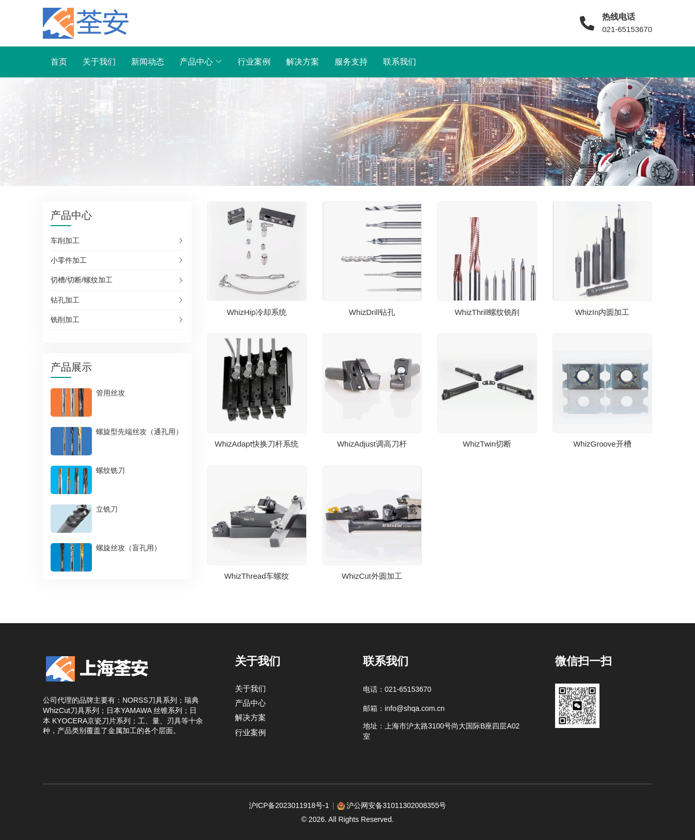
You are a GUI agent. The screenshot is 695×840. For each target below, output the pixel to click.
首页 (59, 61)
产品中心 (196, 61)
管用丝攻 (110, 393)
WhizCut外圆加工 (372, 576)
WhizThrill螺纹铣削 (486, 311)
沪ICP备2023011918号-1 (289, 805)
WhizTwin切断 (487, 443)
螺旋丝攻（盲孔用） (128, 548)
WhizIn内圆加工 (602, 311)
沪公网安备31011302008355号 (396, 805)
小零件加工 (69, 260)
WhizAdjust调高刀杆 (372, 443)
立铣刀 (107, 509)
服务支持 (351, 61)
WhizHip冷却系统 (257, 311)
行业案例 (254, 61)
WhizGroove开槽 (602, 443)
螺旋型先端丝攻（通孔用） (139, 431)
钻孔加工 (65, 300)
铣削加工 (65, 319)
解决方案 (302, 61)
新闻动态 (147, 61)
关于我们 (99, 61)
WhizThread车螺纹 (256, 576)
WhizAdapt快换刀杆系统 (257, 443)
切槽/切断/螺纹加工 (82, 280)
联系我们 (399, 61)
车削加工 (65, 240)
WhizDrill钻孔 (372, 311)
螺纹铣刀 (110, 470)
